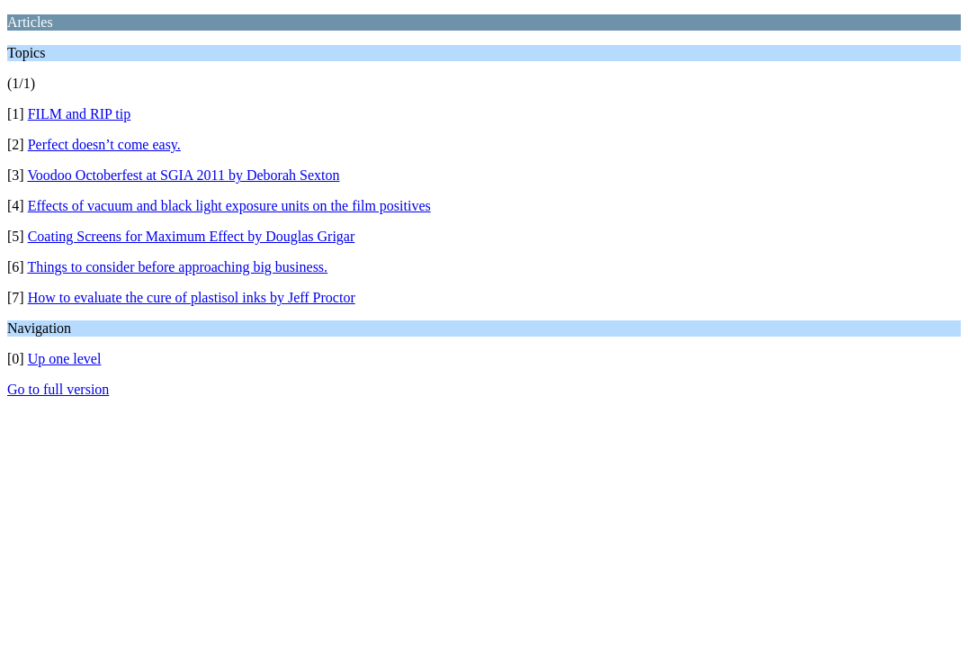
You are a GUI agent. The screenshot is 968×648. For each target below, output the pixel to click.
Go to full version (58, 389)
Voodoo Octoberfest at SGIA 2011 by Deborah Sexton (183, 175)
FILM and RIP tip (79, 114)
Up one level (65, 358)
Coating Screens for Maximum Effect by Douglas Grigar (191, 236)
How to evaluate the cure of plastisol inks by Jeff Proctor (191, 297)
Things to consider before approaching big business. (177, 266)
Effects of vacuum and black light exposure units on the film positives (229, 205)
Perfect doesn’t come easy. (104, 144)
